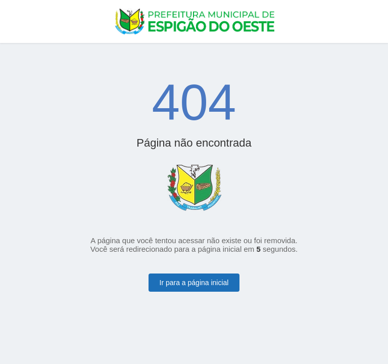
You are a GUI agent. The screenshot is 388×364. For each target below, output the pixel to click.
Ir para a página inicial (194, 283)
